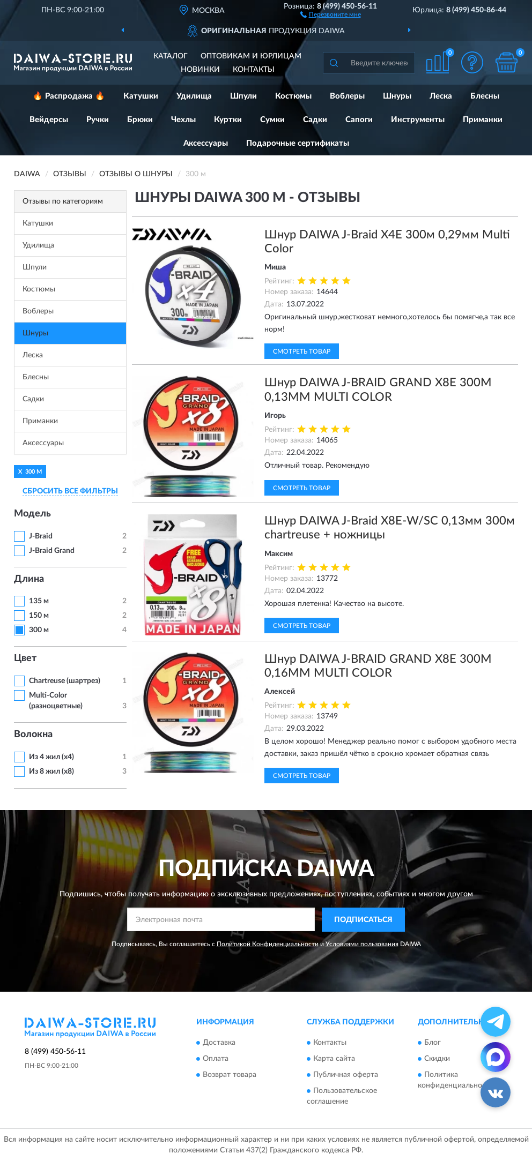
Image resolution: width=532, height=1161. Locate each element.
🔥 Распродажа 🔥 (69, 96)
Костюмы (293, 96)
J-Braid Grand (52, 551)
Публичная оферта (345, 1075)
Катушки (140, 96)
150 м (39, 615)
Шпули (243, 96)
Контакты (254, 69)
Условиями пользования (362, 944)
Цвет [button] (25, 658)
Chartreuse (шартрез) (64, 681)
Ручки (97, 120)
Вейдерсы (48, 120)
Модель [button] (32, 514)
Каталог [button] (170, 56)
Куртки (228, 120)
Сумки (272, 120)
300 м (39, 630)
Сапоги (359, 120)
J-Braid (41, 536)
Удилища (194, 96)
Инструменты (418, 120)
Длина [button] (29, 579)
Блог (432, 1043)
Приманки (483, 120)
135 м (39, 601)
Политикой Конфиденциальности (268, 944)
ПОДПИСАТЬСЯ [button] (363, 920)
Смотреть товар (301, 351)
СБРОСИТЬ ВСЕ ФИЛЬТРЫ (70, 491)
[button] (330, 14)
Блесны (484, 96)
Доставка (219, 1043)
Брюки (140, 120)
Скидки (437, 1059)
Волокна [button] (33, 734)
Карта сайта (334, 1059)
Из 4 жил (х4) (51, 757)
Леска (441, 96)
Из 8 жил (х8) (51, 771)
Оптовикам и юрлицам (251, 56)
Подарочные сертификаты (297, 143)
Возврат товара (229, 1075)
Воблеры (347, 96)
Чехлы (183, 120)
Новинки (200, 69)
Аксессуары (205, 143)
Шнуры (397, 96)
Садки (315, 120)
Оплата (215, 1059)
